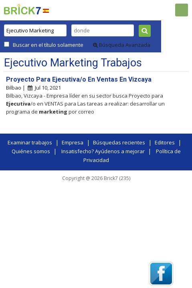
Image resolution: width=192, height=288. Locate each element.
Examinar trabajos (30, 142)
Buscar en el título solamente (48, 44)
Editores (165, 142)
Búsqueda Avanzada (121, 44)
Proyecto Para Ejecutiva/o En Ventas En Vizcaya (79, 79)
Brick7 (22, 9)
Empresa (72, 142)
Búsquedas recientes (119, 142)
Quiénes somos (31, 151)
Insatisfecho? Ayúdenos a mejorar (103, 151)
